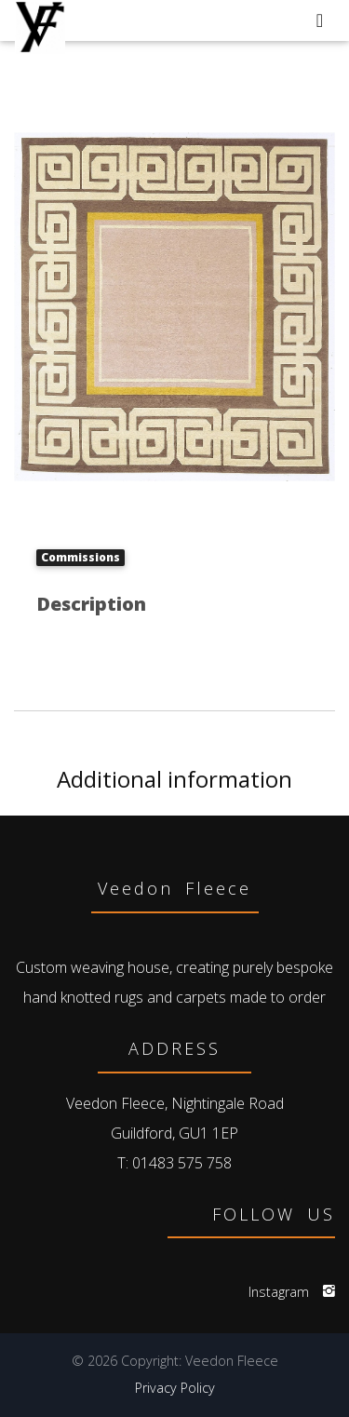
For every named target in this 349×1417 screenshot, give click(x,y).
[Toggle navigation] (319, 20)
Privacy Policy (175, 1388)
